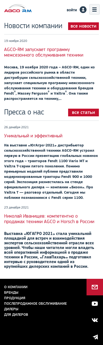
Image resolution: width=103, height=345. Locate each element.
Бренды (11, 292)
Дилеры (11, 309)
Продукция (14, 298)
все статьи (83, 112)
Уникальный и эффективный (33, 135)
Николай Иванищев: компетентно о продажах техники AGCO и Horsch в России (49, 218)
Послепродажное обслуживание (35, 303)
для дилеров (16, 314)
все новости (83, 26)
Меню (94, 9)
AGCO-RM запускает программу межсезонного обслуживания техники (43, 52)
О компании (15, 287)
